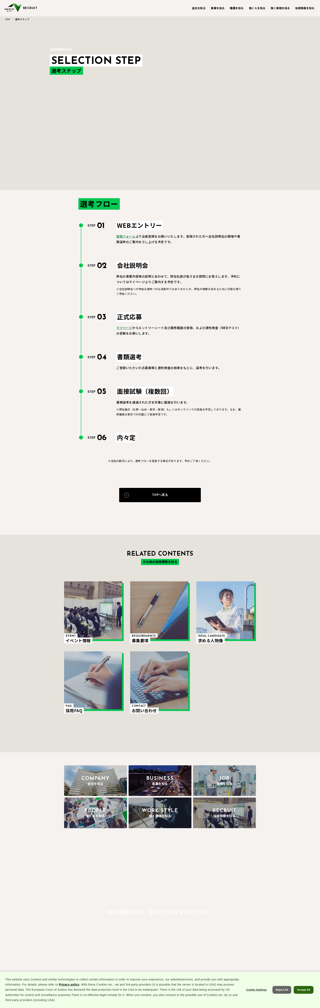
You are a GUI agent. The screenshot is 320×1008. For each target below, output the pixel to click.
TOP (7, 19)
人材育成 (207, 934)
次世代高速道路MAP (119, 948)
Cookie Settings (256, 1000)
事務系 (146, 941)
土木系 (146, 927)
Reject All (282, 1000)
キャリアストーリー (180, 934)
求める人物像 (258, 941)
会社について (79, 956)
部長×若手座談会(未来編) (118, 957)
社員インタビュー (179, 927)
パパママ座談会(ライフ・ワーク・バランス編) (221, 943)
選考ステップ (258, 948)
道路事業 (112, 927)
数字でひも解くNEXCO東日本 (80, 939)
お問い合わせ (258, 962)
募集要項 (255, 934)
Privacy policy (69, 995)
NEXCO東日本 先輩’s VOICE (177, 943)
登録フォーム (126, 239)
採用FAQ (255, 955)
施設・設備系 (150, 934)
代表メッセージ (80, 963)
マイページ (124, 331)
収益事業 (112, 934)
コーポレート (115, 941)
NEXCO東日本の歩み (84, 949)
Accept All (303, 1000)
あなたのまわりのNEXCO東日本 (82, 928)
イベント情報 (258, 927)
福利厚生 (207, 927)
